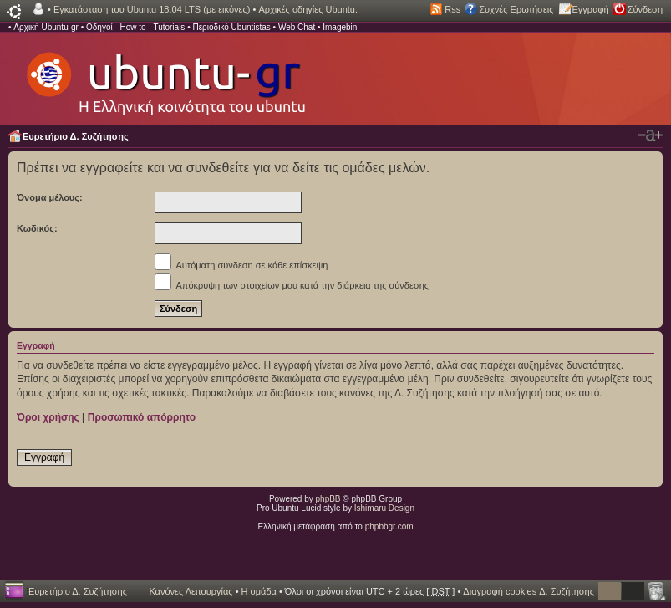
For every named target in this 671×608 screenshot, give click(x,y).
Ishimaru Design (384, 508)
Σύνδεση (645, 9)
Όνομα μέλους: (50, 197)
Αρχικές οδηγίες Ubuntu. (308, 9)
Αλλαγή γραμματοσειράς (650, 135)
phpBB (328, 498)
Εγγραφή (590, 9)
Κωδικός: (37, 228)
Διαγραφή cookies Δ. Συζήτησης (528, 591)
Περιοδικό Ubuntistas (231, 27)
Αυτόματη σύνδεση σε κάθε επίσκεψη (241, 265)
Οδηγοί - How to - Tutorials (135, 27)
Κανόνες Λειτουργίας (190, 591)
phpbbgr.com (389, 526)
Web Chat (296, 27)
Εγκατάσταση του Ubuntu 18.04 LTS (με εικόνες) (151, 9)
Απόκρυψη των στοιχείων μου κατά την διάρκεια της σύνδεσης (292, 285)
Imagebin (340, 27)
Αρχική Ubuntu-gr (46, 27)
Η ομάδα (259, 591)
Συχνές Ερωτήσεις (516, 9)
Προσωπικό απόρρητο (142, 417)
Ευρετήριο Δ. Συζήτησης (76, 136)
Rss (452, 9)
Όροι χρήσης (48, 417)
